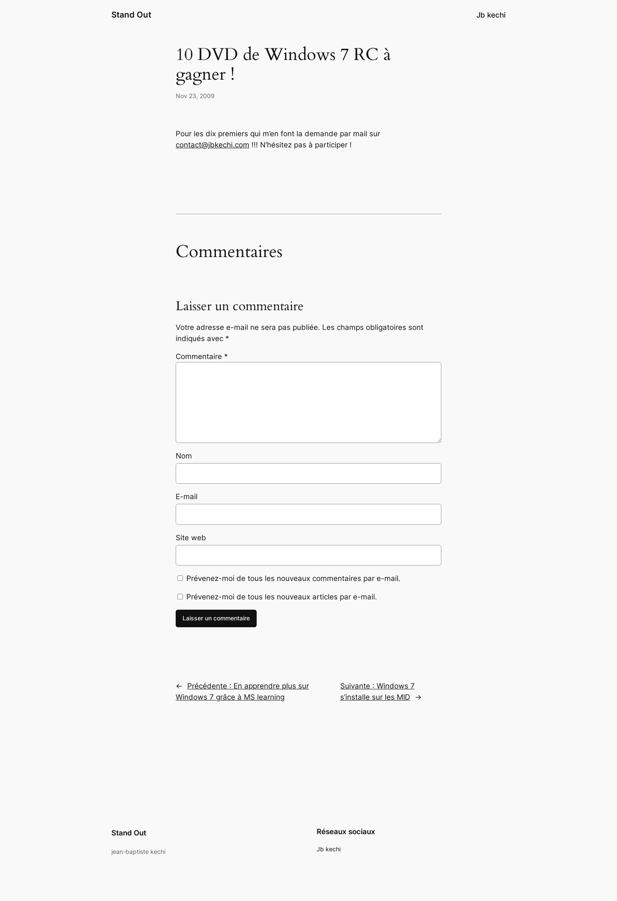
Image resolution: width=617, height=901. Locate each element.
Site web (191, 537)
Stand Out (131, 14)
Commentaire (202, 356)
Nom (184, 456)
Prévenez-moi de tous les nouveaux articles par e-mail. (281, 597)
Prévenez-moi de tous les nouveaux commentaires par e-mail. (293, 578)
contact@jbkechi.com (212, 145)
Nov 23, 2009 (195, 95)
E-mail (187, 496)
